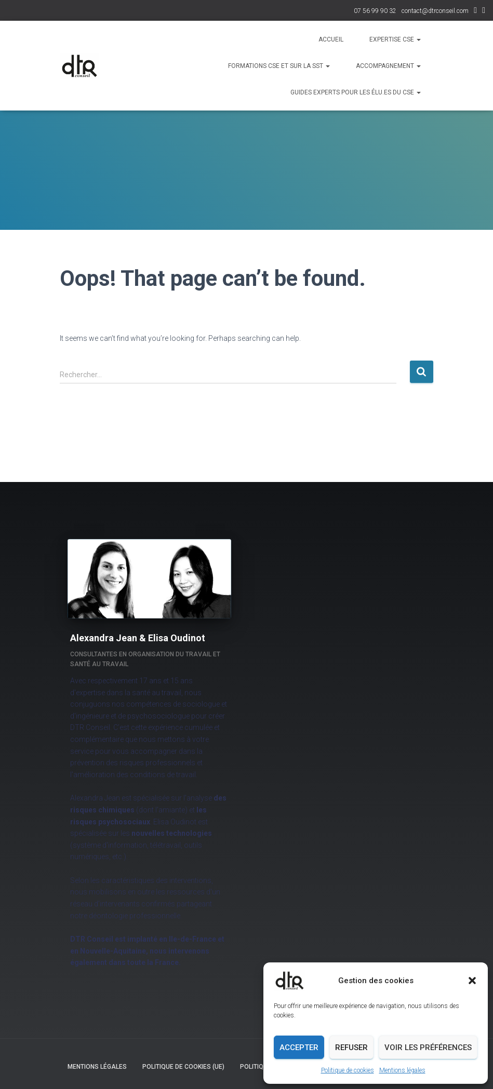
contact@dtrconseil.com (435, 11)
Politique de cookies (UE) (183, 1066)
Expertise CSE (395, 39)
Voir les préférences (428, 1047)
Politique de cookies (347, 1070)
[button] (472, 980)
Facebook (483, 11)
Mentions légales (402, 1070)
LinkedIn (475, 11)
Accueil (330, 39)
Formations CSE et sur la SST (279, 66)
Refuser (351, 1047)
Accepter (298, 1047)
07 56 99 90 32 (375, 11)
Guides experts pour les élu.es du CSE (355, 92)
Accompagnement (388, 66)
